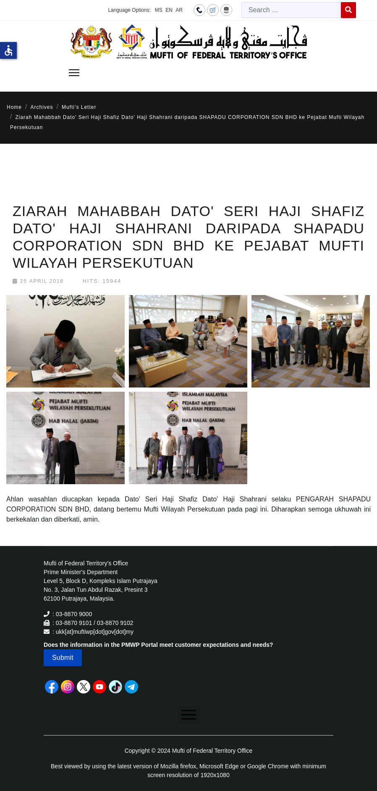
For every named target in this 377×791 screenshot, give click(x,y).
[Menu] (74, 72)
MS (158, 10)
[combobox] (291, 10)
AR (179, 10)
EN (169, 10)
